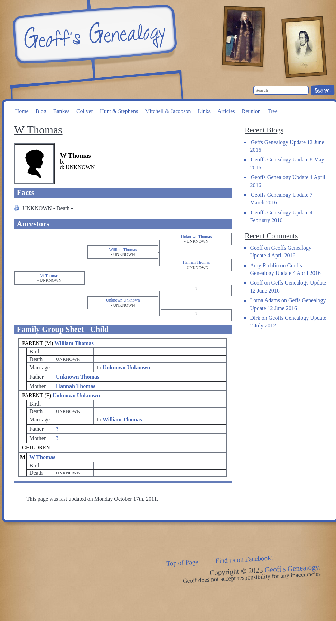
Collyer (84, 111)
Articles (226, 111)
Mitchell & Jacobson (168, 111)
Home (22, 111)
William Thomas (74, 343)
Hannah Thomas (75, 386)
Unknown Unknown (76, 395)
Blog (41, 111)
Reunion (251, 111)
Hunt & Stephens (119, 111)
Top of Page (182, 562)
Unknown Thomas (78, 377)
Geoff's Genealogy (94, 34)
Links (204, 111)
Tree (273, 111)
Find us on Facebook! (244, 559)
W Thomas (42, 457)
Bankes (61, 111)
